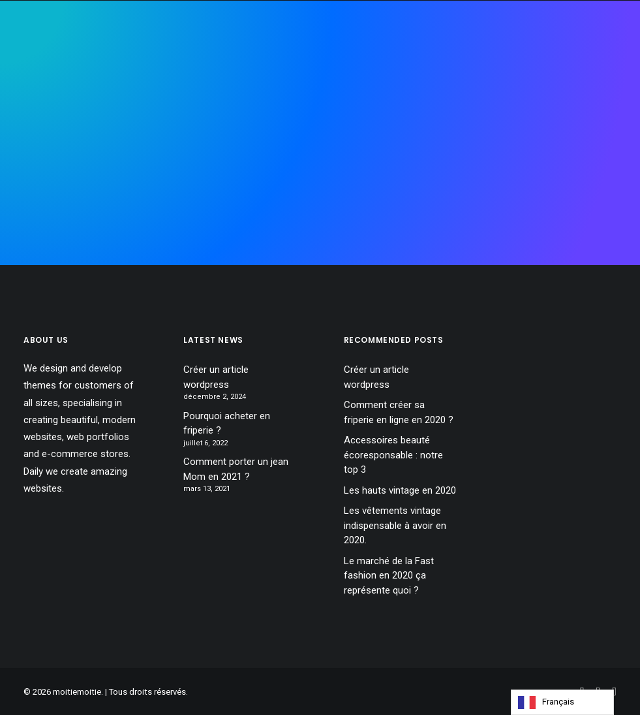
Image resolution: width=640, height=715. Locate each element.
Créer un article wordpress (216, 377)
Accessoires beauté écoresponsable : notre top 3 (393, 454)
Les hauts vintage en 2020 (400, 490)
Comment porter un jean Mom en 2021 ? (235, 469)
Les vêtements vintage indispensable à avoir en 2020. (395, 525)
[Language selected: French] (562, 702)
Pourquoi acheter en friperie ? (226, 423)
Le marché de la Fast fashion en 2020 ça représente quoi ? (389, 575)
